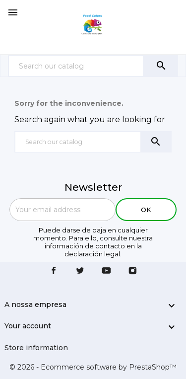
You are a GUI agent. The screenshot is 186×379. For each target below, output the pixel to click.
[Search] (76, 65)
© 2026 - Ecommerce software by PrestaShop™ (93, 367)
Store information (36, 347)
